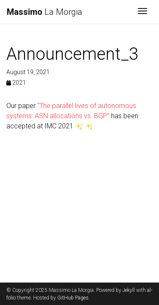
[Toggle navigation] (142, 11)
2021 (16, 82)
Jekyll (129, 290)
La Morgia (44, 12)
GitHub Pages (73, 298)
